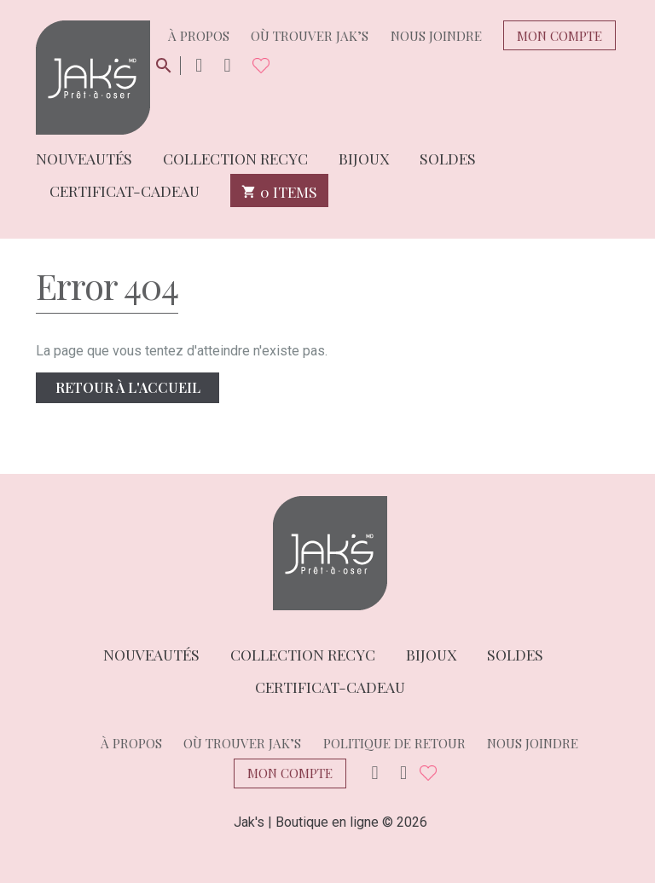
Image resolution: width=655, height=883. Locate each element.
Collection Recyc (235, 157)
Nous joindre (436, 35)
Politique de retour (394, 743)
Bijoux (364, 157)
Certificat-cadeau (124, 189)
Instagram (198, 66)
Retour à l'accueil (127, 387)
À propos (198, 35)
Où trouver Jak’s (309, 35)
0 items (279, 190)
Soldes (448, 157)
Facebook (226, 66)
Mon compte (559, 35)
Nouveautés (84, 157)
